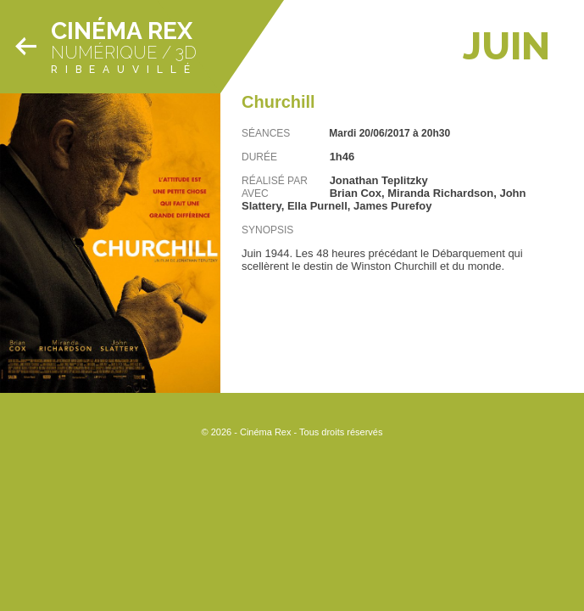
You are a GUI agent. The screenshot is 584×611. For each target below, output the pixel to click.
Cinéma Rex (121, 31)
